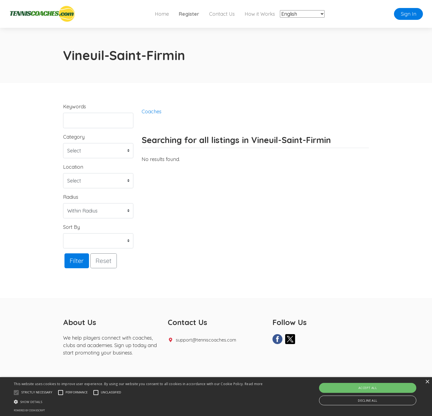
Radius (70, 197)
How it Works (260, 14)
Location (73, 167)
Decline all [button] (367, 400)
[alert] (216, 396)
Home (162, 14)
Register (189, 14)
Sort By (71, 227)
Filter (77, 261)
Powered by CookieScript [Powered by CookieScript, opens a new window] (29, 410)
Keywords (74, 106)
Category (74, 137)
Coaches (151, 111)
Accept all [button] (367, 388)
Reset (104, 261)
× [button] (427, 382)
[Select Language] (302, 14)
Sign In (408, 14)
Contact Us (222, 14)
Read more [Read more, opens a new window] (254, 384)
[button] (16, 392)
